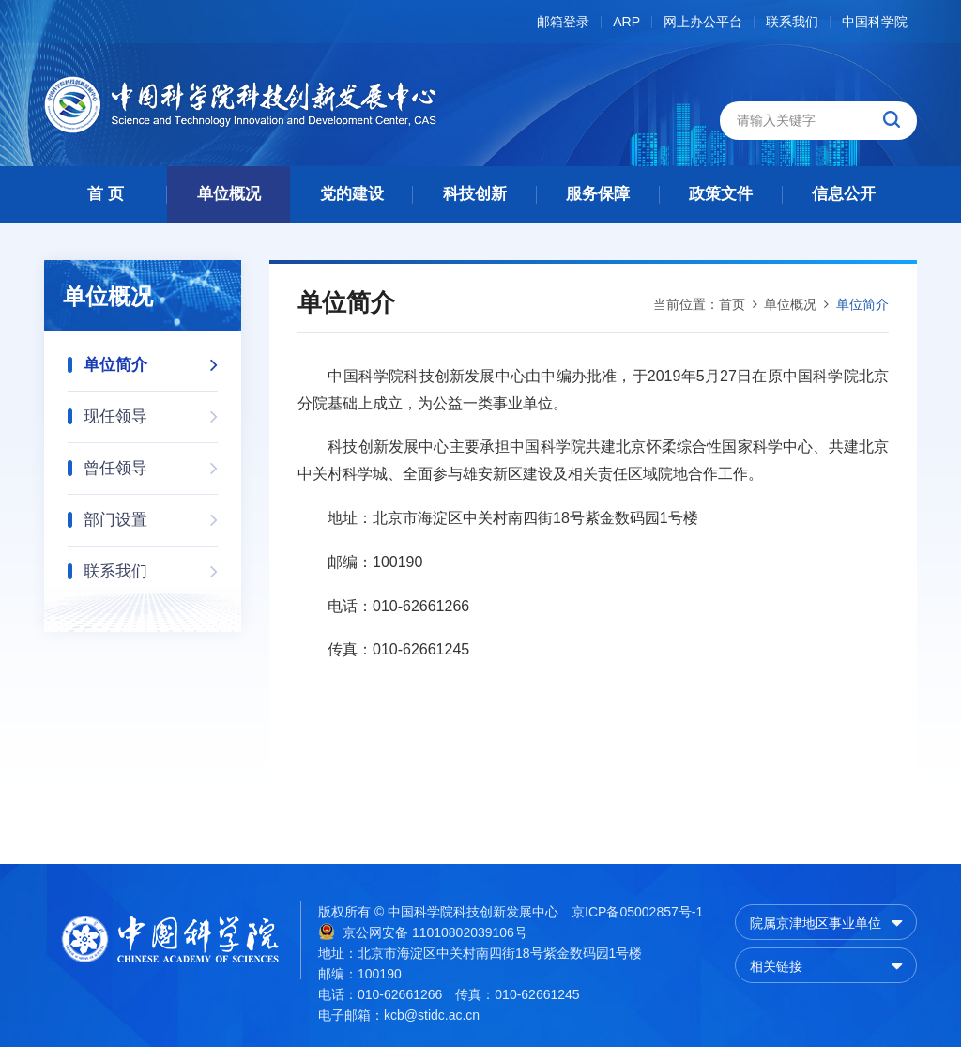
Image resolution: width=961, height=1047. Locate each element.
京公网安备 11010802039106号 (422, 931)
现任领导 (151, 411)
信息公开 (844, 194)
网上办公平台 (703, 22)
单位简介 (151, 359)
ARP (626, 22)
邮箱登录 (563, 22)
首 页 (105, 194)
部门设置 (151, 514)
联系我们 (792, 22)
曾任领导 (151, 462)
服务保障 (598, 194)
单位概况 (229, 194)
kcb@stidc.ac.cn (432, 1015)
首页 (732, 304)
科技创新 (475, 194)
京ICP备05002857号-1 (637, 911)
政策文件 (721, 194)
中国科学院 (875, 22)
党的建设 (352, 194)
